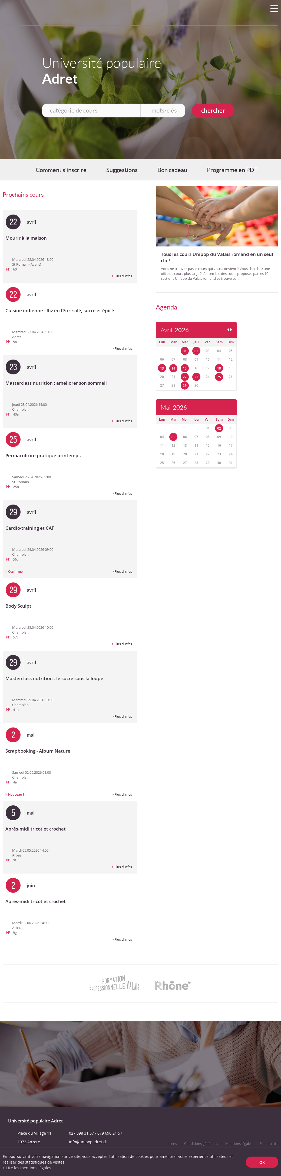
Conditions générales (201, 1143)
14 (173, 368)
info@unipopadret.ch (88, 1141)
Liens (172, 1143)
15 (185, 368)
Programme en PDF (232, 170)
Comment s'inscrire (61, 170)
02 (196, 351)
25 (219, 377)
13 (162, 368)
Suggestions (122, 170)
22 (185, 377)
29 (185, 385)
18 (219, 368)
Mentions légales (238, 1143)
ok (262, 1162)
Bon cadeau (172, 170)
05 (173, 437)
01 (185, 351)
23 (196, 377)
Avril (175, 330)
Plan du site (269, 1143)
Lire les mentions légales (28, 1167)
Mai (174, 407)
